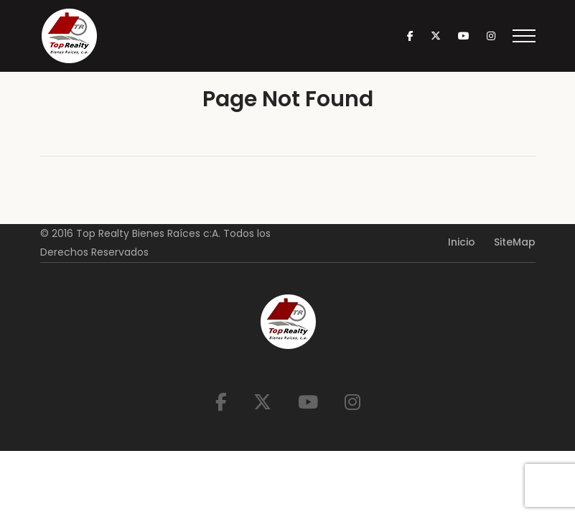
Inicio (461, 242)
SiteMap (515, 242)
